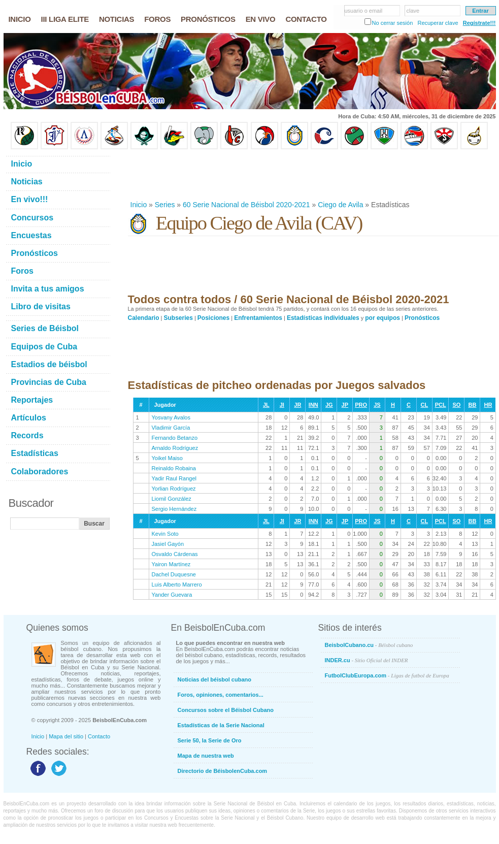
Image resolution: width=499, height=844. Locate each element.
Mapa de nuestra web (206, 756)
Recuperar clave (437, 23)
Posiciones (213, 317)
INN (313, 405)
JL (266, 405)
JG (329, 405)
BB (472, 405)
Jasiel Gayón (168, 544)
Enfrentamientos (258, 317)
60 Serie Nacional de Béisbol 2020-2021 (246, 205)
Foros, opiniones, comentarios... (220, 695)
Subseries (178, 317)
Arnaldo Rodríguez (175, 448)
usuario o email (364, 11)
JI (282, 405)
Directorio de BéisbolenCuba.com (223, 771)
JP (345, 405)
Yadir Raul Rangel (174, 478)
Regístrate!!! (479, 23)
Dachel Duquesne (174, 574)
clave (413, 11)
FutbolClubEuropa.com (387, 675)
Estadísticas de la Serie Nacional (221, 725)
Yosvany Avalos (171, 417)
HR (488, 405)
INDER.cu (366, 660)
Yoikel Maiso (167, 458)
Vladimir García (171, 428)
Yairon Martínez (171, 564)
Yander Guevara (172, 595)
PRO (361, 405)
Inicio (138, 205)
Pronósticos (422, 317)
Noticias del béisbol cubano (214, 679)
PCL (440, 405)
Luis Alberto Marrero (177, 584)
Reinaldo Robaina (174, 468)
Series (165, 205)
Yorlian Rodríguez (174, 488)
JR (297, 405)
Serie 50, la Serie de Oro (210, 740)
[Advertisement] (312, 175)
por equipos (382, 317)
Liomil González (171, 499)
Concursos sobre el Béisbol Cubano (226, 710)
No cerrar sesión (392, 23)
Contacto (99, 736)
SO (456, 405)
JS (377, 405)
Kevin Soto (165, 534)
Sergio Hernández (174, 509)
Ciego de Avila (340, 205)
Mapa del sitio (66, 736)
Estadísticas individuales (323, 317)
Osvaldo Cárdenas (175, 554)
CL (424, 405)
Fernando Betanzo (175, 438)
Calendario (143, 317)
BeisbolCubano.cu (369, 645)
